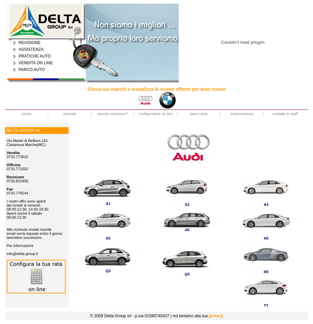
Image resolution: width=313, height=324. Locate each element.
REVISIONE (29, 42)
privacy (216, 316)
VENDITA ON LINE (36, 63)
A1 (108, 204)
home (26, 114)
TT (266, 305)
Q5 (187, 274)
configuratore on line (156, 114)
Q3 (108, 271)
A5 (108, 238)
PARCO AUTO (32, 69)
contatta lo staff (285, 114)
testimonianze (242, 114)
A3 (187, 205)
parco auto (199, 114)
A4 (266, 205)
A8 (266, 238)
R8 (266, 272)
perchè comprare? (113, 114)
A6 (187, 230)
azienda (69, 114)
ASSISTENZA (31, 49)
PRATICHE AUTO (35, 56)
